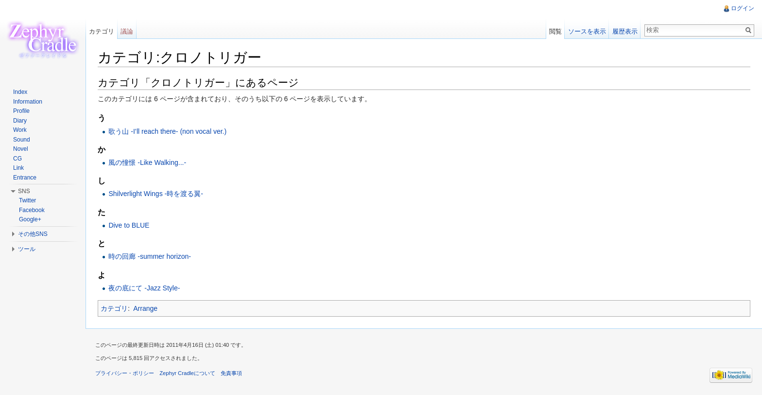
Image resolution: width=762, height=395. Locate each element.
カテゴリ (114, 308)
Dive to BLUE (128, 225)
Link (18, 167)
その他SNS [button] (33, 234)
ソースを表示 (587, 31)
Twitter (27, 200)
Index (20, 92)
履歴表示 (625, 31)
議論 (127, 31)
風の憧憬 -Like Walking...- (147, 162)
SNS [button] (24, 191)
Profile (21, 111)
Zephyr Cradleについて (187, 373)
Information (27, 101)
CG (17, 158)
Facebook (32, 210)
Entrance (24, 177)
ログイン (742, 8)
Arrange (145, 308)
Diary (20, 120)
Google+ (30, 219)
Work (20, 129)
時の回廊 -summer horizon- (149, 256)
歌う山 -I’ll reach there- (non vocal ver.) (167, 131)
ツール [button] (26, 249)
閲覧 (555, 31)
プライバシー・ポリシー (124, 373)
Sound (21, 139)
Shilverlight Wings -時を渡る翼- (155, 194)
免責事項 (231, 373)
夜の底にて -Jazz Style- (144, 288)
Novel (20, 148)
